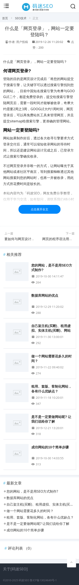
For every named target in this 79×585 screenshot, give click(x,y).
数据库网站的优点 (44, 295)
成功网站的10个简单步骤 (50, 447)
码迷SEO (24, 580)
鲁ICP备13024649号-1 (43, 580)
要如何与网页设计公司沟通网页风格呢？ (34, 239)
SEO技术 (20, 18)
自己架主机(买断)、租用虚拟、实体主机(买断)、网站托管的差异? (51, 330)
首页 (5, 18)
